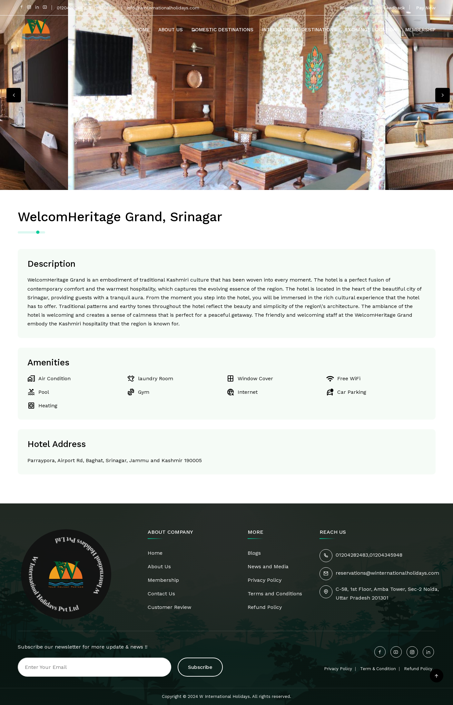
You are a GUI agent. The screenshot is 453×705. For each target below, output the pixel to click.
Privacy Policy (264, 580)
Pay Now (426, 7)
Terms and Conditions (275, 594)
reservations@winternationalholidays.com (387, 573)
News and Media (268, 566)
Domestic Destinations (222, 30)
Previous (13, 95)
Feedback (394, 7)
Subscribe (200, 667)
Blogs (254, 553)
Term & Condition (378, 668)
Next (442, 95)
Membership (420, 30)
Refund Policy (265, 607)
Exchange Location (371, 30)
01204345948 (385, 555)
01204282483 (352, 555)
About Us (170, 30)
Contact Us (161, 594)
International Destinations (299, 30)
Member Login (356, 7)
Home (143, 30)
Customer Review (169, 607)
